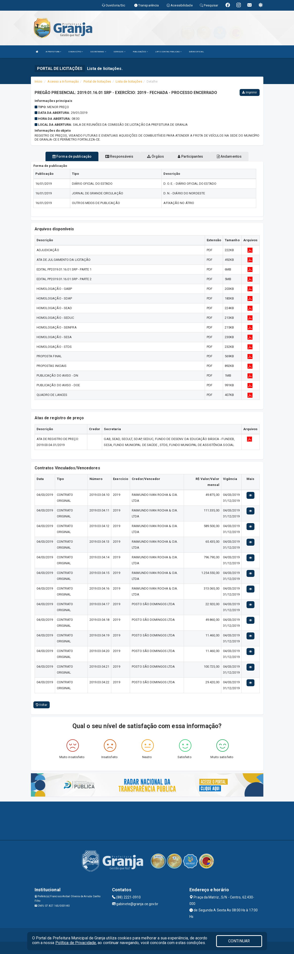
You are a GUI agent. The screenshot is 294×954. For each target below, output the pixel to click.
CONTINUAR (239, 941)
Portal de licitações (97, 81)
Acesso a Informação (63, 81)
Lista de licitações (129, 81)
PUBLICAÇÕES (140, 52)
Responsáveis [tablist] (119, 156)
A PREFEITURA (53, 52)
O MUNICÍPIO (75, 52)
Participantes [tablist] (190, 156)
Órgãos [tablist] (155, 156)
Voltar (41, 705)
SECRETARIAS (98, 52)
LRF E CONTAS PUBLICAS (168, 52)
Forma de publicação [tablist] (71, 156)
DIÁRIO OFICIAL (196, 52)
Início (39, 81)
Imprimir (249, 92)
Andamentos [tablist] (229, 156)
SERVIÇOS (119, 52)
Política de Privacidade (75, 942)
